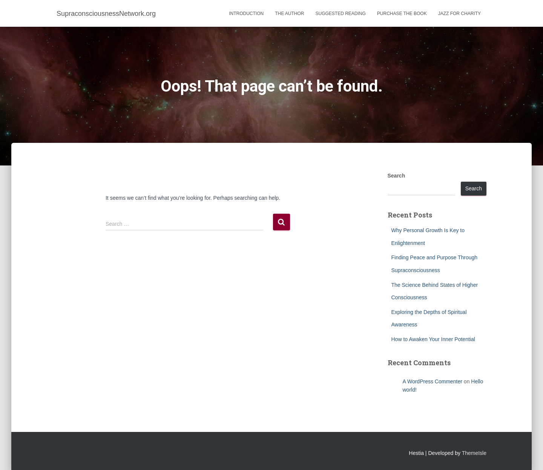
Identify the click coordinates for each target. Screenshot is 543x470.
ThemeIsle (474, 453)
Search (396, 176)
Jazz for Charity (459, 13)
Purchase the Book (402, 13)
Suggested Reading (340, 13)
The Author (289, 13)
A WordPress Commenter (432, 381)
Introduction (246, 13)
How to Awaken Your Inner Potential (433, 339)
